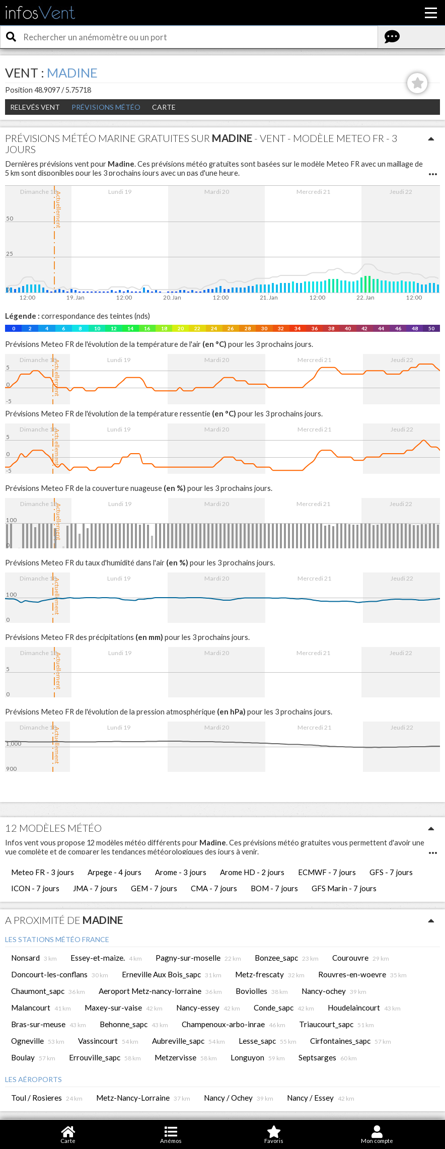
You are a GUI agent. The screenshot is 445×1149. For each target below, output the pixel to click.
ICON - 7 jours (35, 888)
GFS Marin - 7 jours (344, 888)
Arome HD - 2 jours (252, 872)
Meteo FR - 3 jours (42, 872)
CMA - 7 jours (214, 888)
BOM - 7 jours (274, 888)
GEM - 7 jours (154, 888)
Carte (164, 107)
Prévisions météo (105, 107)
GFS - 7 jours (391, 872)
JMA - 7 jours (95, 888)
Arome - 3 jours (180, 872)
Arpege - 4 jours (114, 872)
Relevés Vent (35, 107)
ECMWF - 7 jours (327, 872)
